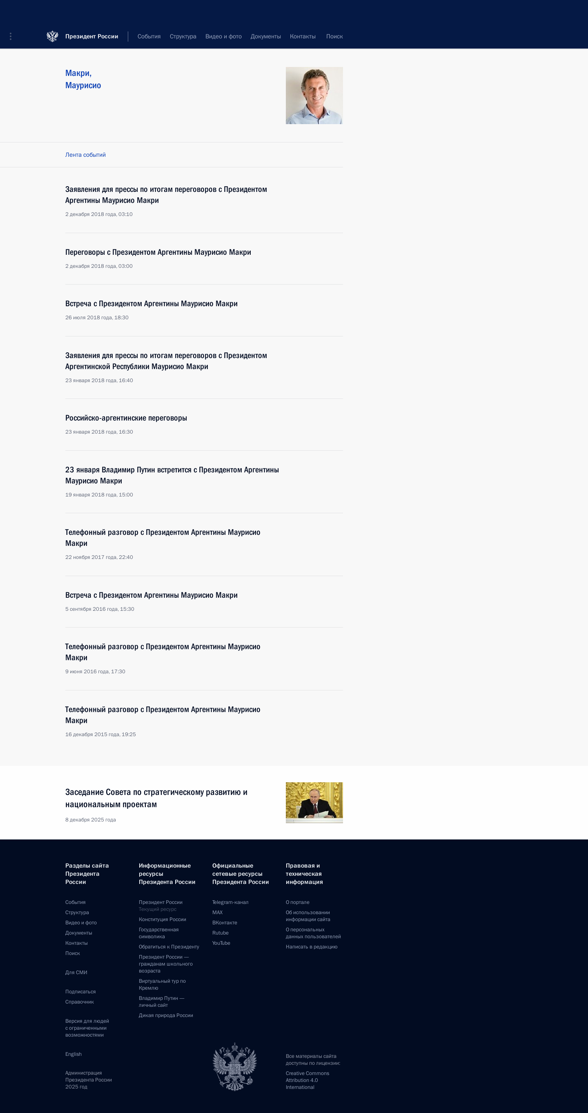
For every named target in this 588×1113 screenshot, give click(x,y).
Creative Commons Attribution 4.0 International (307, 1080)
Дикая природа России (166, 1015)
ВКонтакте (224, 922)
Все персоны (325, 37)
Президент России (91, 12)
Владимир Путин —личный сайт (162, 1002)
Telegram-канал (230, 902)
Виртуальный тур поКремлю (162, 984)
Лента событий (85, 155)
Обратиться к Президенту (169, 947)
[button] (13, 12)
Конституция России (162, 919)
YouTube (221, 943)
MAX (217, 912)
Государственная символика (159, 933)
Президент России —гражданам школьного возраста (166, 964)
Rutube (220, 933)
